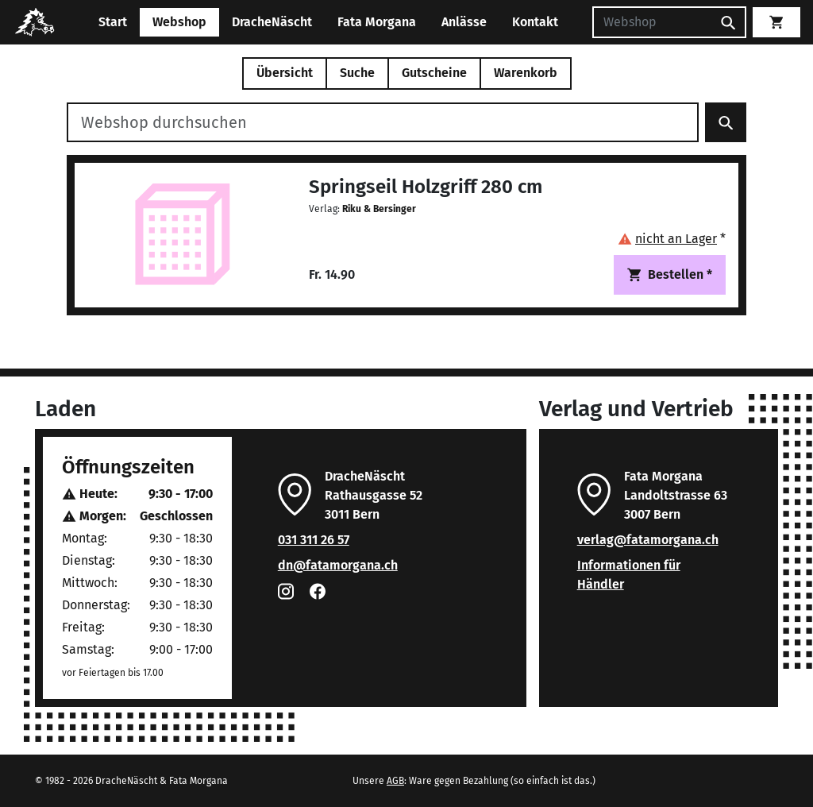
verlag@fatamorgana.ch (648, 539)
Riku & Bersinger (379, 208)
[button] (672, 238)
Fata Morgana (376, 21)
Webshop (179, 21)
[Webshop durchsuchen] (383, 122)
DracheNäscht (272, 21)
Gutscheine (434, 72)
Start (112, 21)
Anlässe (464, 21)
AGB (395, 780)
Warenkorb (525, 72)
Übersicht (284, 72)
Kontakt (535, 21)
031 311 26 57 (313, 539)
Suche (357, 72)
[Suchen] (651, 22)
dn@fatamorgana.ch (338, 565)
